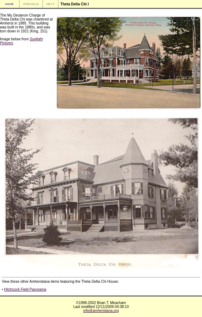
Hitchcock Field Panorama (25, 289)
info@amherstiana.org (101, 311)
